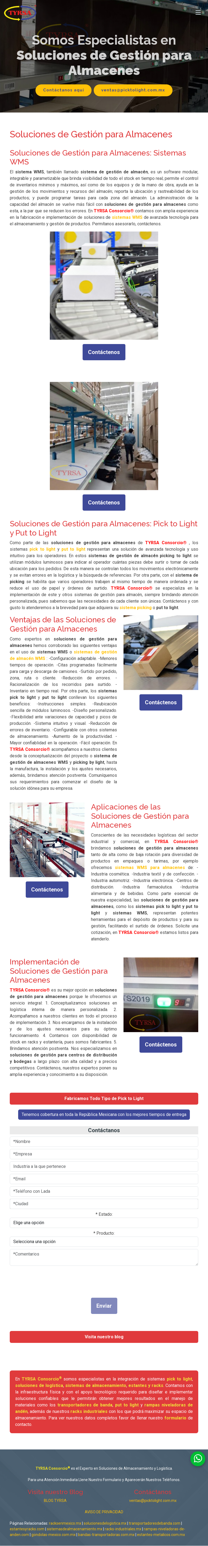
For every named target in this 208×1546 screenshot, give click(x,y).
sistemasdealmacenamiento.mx (74, 1529)
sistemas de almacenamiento (95, 1385)
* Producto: (104, 1233)
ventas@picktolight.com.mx (134, 90)
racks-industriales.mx (123, 1529)
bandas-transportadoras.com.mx (106, 1535)
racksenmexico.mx (65, 1523)
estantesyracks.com (27, 1529)
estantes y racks (145, 1385)
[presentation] (82, 1280)
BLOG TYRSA (55, 1501)
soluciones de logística (39, 1385)
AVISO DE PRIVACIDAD (104, 1512)
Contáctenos (104, 352)
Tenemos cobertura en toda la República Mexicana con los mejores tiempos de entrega (104, 1114)
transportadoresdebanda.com (154, 1523)
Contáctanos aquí (63, 90)
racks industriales (89, 1411)
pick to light (179, 1379)
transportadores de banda (85, 1405)
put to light (127, 1405)
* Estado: (104, 1214)
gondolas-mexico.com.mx (53, 1535)
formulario (175, 1418)
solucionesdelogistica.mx (105, 1523)
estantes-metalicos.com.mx (161, 1535)
